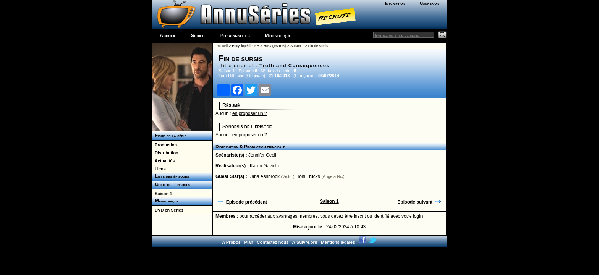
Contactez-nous (273, 242)
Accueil (168, 35)
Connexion (429, 3)
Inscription (395, 3)
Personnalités (235, 35)
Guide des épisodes (171, 184)
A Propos (231, 242)
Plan (248, 242)
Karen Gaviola (264, 165)
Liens (159, 169)
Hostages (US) (275, 46)
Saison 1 (162, 193)
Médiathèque (278, 35)
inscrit (360, 216)
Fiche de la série (169, 135)
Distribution (165, 152)
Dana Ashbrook (264, 176)
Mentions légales (338, 242)
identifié (381, 216)
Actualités (163, 161)
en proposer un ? (249, 113)
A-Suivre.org (304, 242)
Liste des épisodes (170, 176)
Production (164, 144)
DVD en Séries (167, 210)
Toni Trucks (308, 176)
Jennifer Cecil (262, 155)
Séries (198, 35)
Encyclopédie (242, 46)
